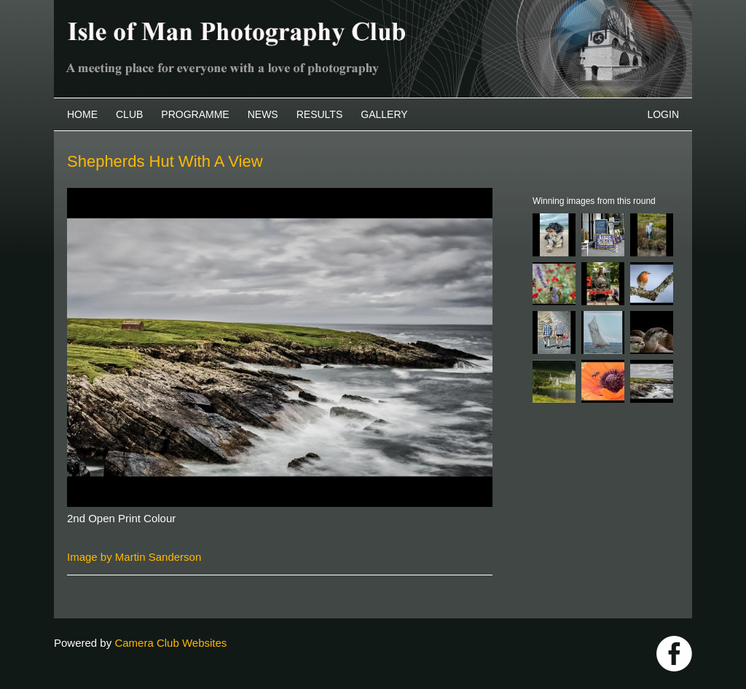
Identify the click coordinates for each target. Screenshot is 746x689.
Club (129, 114)
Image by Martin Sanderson (134, 557)
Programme (195, 114)
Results (320, 114)
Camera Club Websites (170, 643)
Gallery (384, 114)
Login (663, 114)
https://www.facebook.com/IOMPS (674, 654)
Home (82, 114)
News (263, 114)
